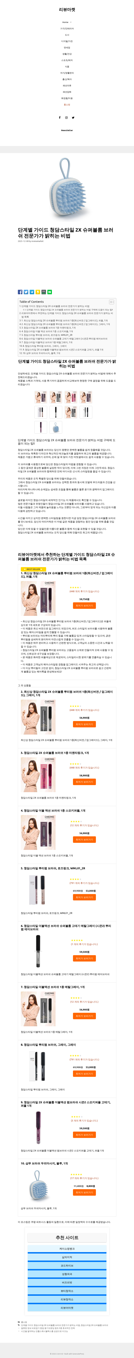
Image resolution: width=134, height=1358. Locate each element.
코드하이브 (67, 1265)
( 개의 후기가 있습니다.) (84, 591)
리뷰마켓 (67, 9)
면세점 (67, 47)
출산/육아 (67, 79)
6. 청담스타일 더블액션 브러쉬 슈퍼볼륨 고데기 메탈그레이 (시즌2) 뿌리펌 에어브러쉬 (64, 338)
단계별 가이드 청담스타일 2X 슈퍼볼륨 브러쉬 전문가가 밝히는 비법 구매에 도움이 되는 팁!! (70, 309)
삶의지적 (67, 1257)
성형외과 (67, 1274)
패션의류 (67, 85)
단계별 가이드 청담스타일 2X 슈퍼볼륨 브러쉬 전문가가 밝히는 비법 (55, 306)
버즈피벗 (67, 1282)
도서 (67, 35)
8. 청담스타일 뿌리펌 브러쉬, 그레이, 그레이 (45, 346)
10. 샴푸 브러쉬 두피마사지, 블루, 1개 (41, 353)
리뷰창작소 (67, 1299)
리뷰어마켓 (67, 1307)
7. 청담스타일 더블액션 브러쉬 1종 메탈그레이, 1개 (47, 342)
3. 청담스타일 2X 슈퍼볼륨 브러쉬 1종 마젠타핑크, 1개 (49, 327)
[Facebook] (60, 118)
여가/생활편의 (67, 73)
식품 (67, 66)
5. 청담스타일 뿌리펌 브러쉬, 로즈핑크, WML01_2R (47, 335)
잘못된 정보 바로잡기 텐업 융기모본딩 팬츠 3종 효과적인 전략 (48, 1328)
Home (68, 22)
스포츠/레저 (67, 60)
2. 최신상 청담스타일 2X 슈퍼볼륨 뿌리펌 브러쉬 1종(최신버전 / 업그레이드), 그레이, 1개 (66, 324)
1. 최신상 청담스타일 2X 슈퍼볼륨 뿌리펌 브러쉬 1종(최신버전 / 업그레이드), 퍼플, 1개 (65, 320)
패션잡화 (67, 92)
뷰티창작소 (67, 1290)
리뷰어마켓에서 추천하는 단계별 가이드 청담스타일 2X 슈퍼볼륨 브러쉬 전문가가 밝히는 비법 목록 (67, 315)
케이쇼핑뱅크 (67, 1248)
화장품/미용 (67, 98)
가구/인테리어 (67, 28)
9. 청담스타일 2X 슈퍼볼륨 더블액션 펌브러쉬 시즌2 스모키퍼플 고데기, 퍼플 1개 (63, 349)
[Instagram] (66, 118)
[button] (71, 22)
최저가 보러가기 (84, 605)
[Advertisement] (67, 267)
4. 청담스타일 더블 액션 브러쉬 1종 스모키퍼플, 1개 (47, 331)
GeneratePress (78, 1354)
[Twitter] (73, 118)
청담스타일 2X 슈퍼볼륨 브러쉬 (94, 1325)
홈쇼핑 (67, 104)
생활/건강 (67, 54)
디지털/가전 (67, 41)
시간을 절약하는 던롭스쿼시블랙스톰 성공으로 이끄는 (44, 1331)
